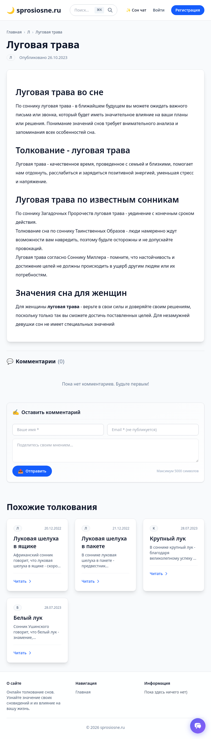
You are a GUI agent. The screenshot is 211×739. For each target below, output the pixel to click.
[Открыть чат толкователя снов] (198, 726)
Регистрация (188, 10)
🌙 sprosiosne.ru (34, 10)
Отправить (32, 471)
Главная (14, 32)
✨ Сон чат (136, 10)
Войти (159, 10)
